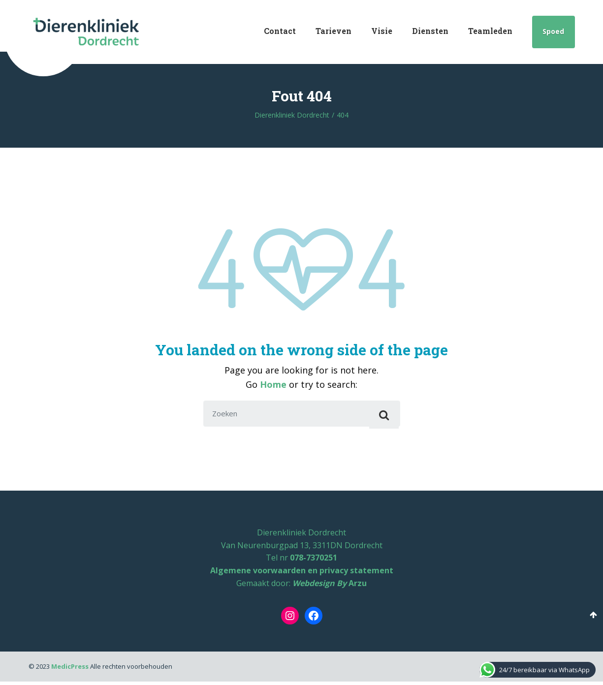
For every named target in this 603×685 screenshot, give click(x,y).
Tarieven (333, 31)
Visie (381, 31)
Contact (280, 31)
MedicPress (70, 669)
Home (273, 384)
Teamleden (490, 31)
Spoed (553, 31)
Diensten (430, 31)
